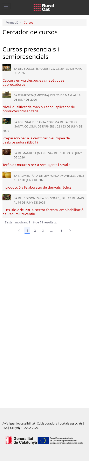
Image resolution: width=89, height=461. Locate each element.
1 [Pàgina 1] (27, 230)
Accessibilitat (26, 423)
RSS (5, 428)
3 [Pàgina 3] (43, 230)
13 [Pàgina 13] (61, 230)
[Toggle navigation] (6, 6)
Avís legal (8, 423)
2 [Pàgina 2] (35, 230)
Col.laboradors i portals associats (60, 423)
